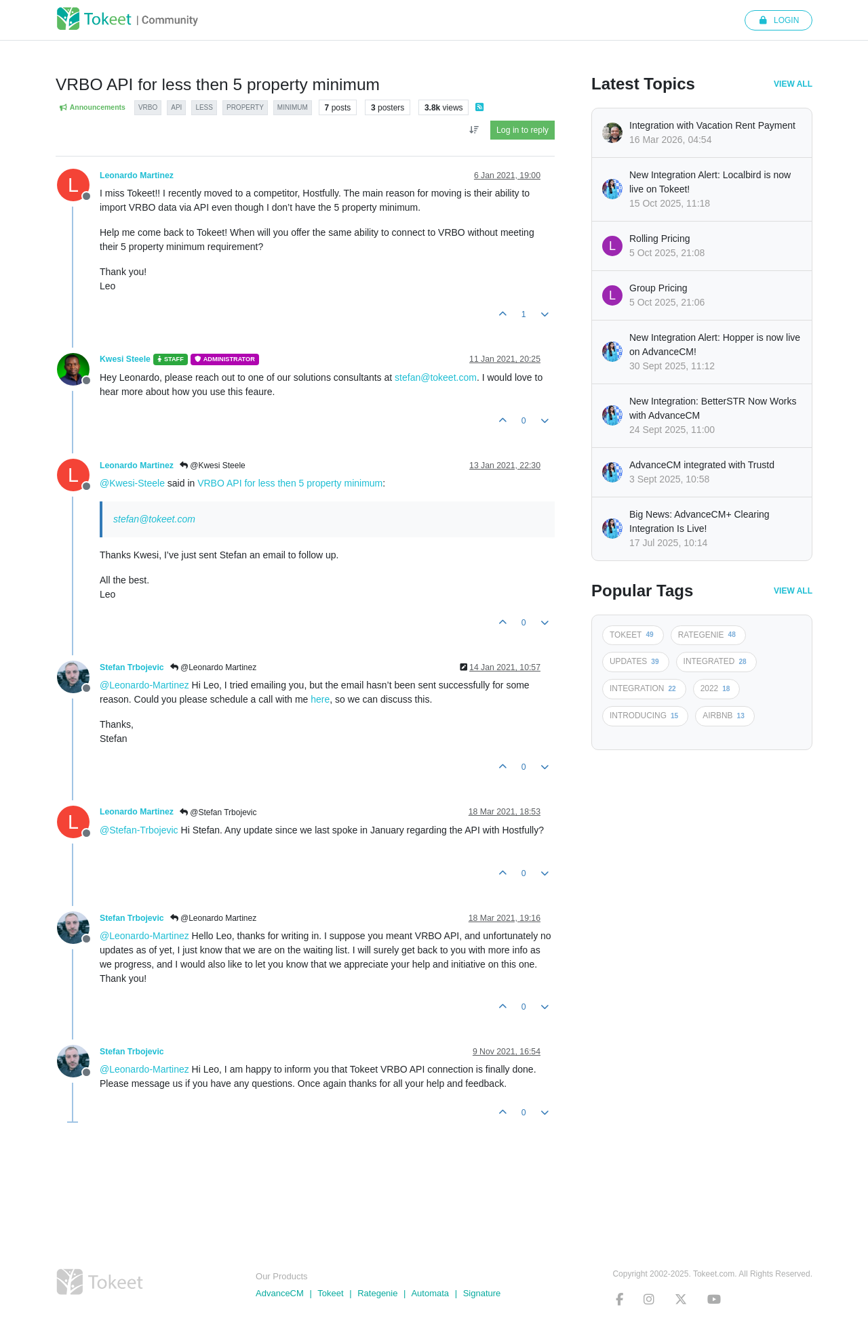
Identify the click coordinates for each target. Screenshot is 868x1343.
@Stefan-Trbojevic (139, 830)
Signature (482, 1293)
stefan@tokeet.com (436, 377)
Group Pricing (658, 288)
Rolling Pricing (659, 238)
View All (793, 84)
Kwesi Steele (125, 359)
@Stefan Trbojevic (218, 812)
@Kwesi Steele (212, 465)
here (320, 699)
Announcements (92, 107)
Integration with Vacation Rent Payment (712, 125)
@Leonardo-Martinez (144, 685)
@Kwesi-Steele (132, 483)
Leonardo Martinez (137, 175)
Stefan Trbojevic (132, 667)
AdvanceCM (280, 1293)
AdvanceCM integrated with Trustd (701, 464)
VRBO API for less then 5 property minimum (289, 483)
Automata (430, 1293)
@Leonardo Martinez (213, 667)
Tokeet (330, 1293)
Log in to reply (522, 130)
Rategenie (377, 1293)
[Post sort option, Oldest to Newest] (473, 130)
